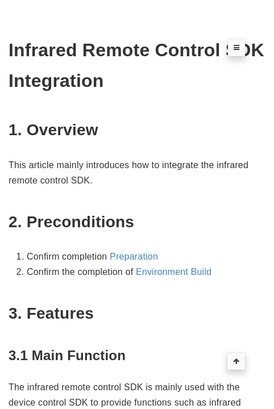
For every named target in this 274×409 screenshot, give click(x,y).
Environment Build (173, 272)
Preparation (134, 256)
